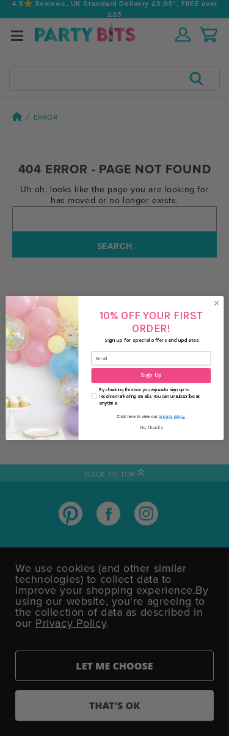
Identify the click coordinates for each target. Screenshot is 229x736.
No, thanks (150, 427)
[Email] (151, 359)
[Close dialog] (216, 303)
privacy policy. (172, 417)
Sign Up (150, 375)
